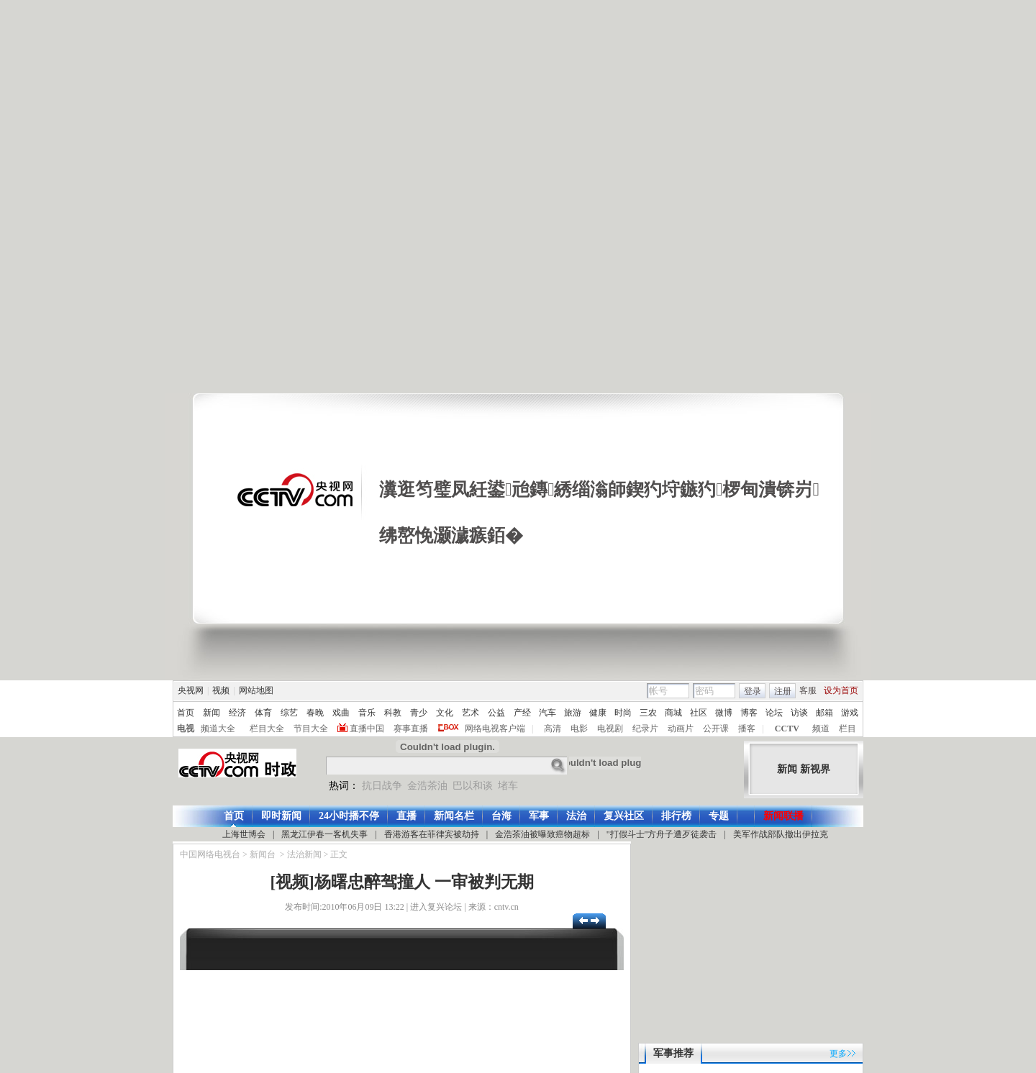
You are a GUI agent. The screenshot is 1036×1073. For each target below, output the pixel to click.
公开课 (716, 728)
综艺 (289, 713)
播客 (746, 728)
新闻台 (263, 854)
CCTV (787, 728)
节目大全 (311, 728)
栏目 (847, 728)
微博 (723, 713)
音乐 (367, 713)
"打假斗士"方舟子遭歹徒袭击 (661, 834)
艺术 (470, 713)
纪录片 (645, 728)
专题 (719, 816)
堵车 (508, 785)
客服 (808, 690)
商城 (673, 713)
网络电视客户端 (495, 728)
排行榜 (676, 816)
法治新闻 (304, 854)
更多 (838, 1054)
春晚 (315, 713)
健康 (597, 713)
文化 (444, 713)
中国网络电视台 (210, 854)
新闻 (211, 713)
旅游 (572, 713)
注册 (782, 691)
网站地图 (256, 690)
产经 (522, 713)
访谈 (799, 713)
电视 (185, 728)
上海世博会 (243, 834)
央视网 (191, 690)
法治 (576, 816)
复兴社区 (624, 816)
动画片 (681, 728)
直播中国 (367, 728)
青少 (418, 713)
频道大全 (218, 728)
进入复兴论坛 (436, 907)
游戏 (849, 713)
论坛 (774, 713)
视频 (221, 690)
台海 (501, 816)
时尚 (623, 713)
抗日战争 (382, 785)
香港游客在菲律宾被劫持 (431, 834)
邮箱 (824, 713)
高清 (552, 728)
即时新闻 (281, 816)
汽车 (547, 713)
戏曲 (341, 713)
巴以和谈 (473, 785)
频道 (821, 728)
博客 (749, 713)
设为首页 (841, 690)
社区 (698, 713)
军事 (539, 816)
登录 (752, 691)
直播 (406, 816)
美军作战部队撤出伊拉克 (780, 834)
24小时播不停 (349, 816)
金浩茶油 (427, 785)
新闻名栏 (454, 816)
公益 (496, 713)
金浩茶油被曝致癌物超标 (542, 834)
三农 (648, 713)
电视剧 (610, 728)
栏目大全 (267, 728)
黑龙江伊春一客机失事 (324, 834)
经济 (237, 713)
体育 (263, 713)
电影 (579, 728)
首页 (185, 713)
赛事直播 (411, 728)
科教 (392, 713)
